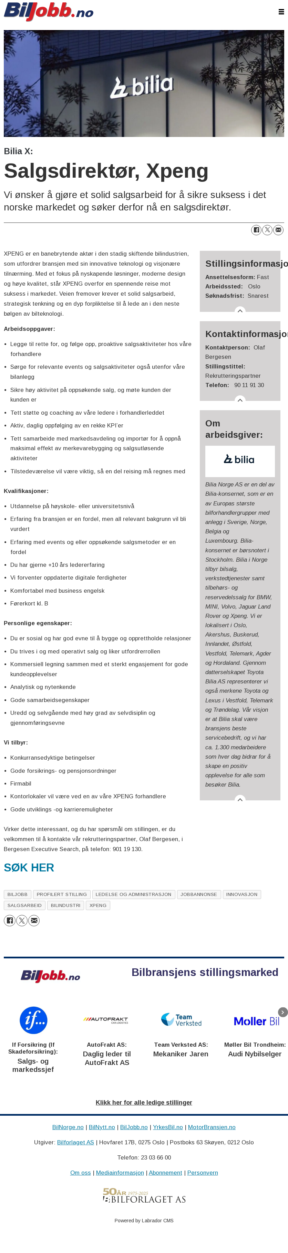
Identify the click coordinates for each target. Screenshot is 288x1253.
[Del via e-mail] (278, 230)
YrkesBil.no (168, 1127)
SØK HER (29, 867)
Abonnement (165, 1173)
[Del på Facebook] (256, 230)
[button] (283, 1012)
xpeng (98, 905)
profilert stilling (62, 894)
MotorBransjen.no (212, 1127)
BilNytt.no (102, 1127)
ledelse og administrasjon (134, 894)
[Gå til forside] (48, 12)
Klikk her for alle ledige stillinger (144, 1102)
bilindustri (66, 905)
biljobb (18, 894)
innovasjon (241, 894)
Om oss (80, 1173)
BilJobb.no (134, 1127)
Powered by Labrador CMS (144, 1220)
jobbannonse (199, 894)
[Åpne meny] (281, 12)
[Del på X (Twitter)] (267, 230)
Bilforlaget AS (75, 1142)
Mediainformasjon (120, 1173)
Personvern (202, 1173)
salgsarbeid (25, 905)
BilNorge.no (68, 1127)
